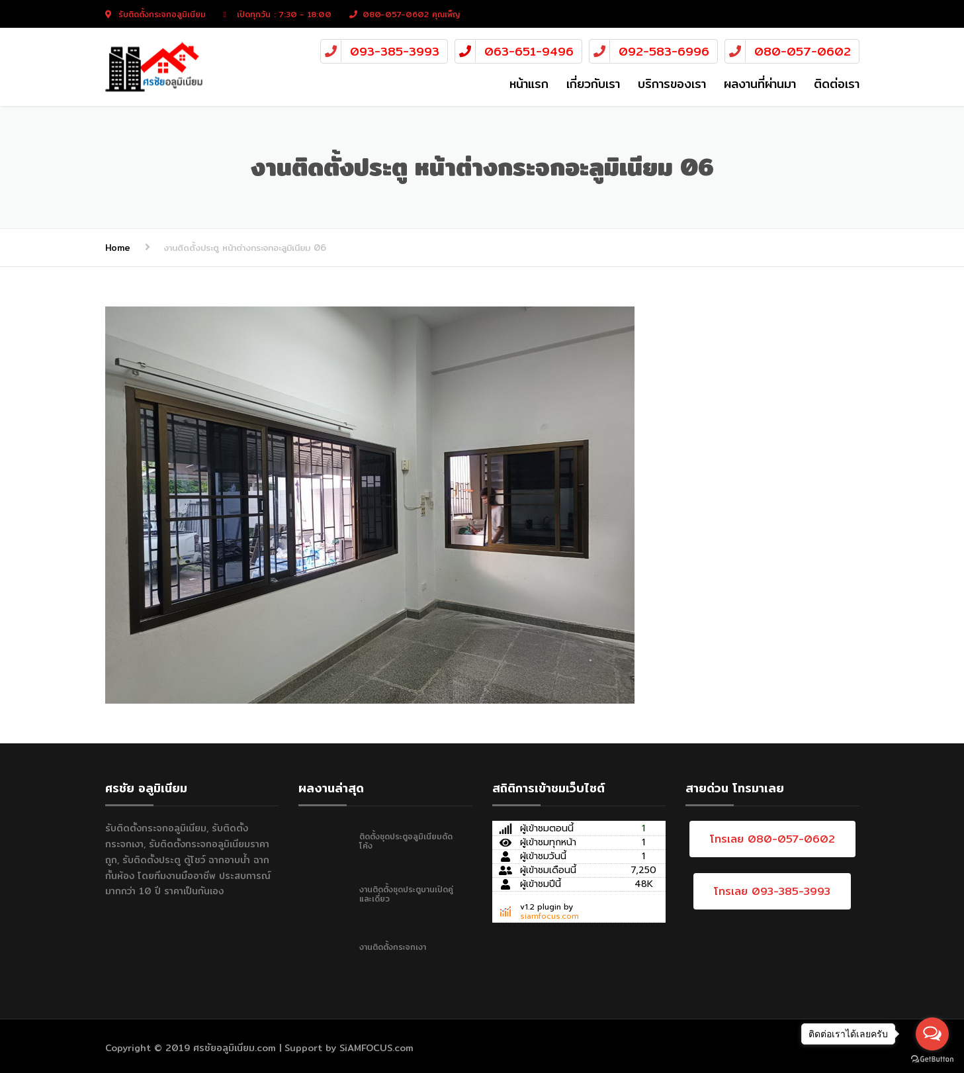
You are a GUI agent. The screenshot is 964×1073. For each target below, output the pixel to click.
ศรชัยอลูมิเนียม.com (234, 1048)
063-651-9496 (529, 51)
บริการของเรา (672, 83)
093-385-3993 (394, 51)
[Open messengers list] (932, 1033)
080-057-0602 (802, 51)
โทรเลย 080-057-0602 (772, 839)
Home (117, 247)
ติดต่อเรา (836, 83)
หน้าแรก (528, 83)
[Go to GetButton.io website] (932, 1059)
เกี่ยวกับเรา (593, 83)
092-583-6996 (664, 51)
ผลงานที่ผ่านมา (760, 83)
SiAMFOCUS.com (376, 1048)
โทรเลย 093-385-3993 (772, 891)
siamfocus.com (549, 916)
